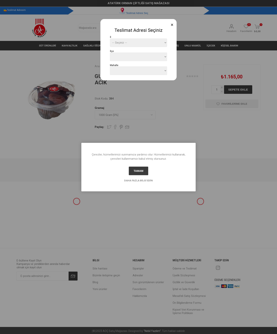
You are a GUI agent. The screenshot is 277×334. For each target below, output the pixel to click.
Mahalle (114, 65)
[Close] (172, 25)
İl (110, 37)
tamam (138, 170)
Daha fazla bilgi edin (138, 180)
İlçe (112, 51)
